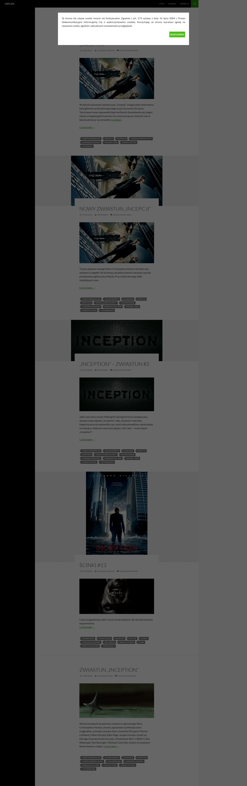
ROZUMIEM (177, 34)
